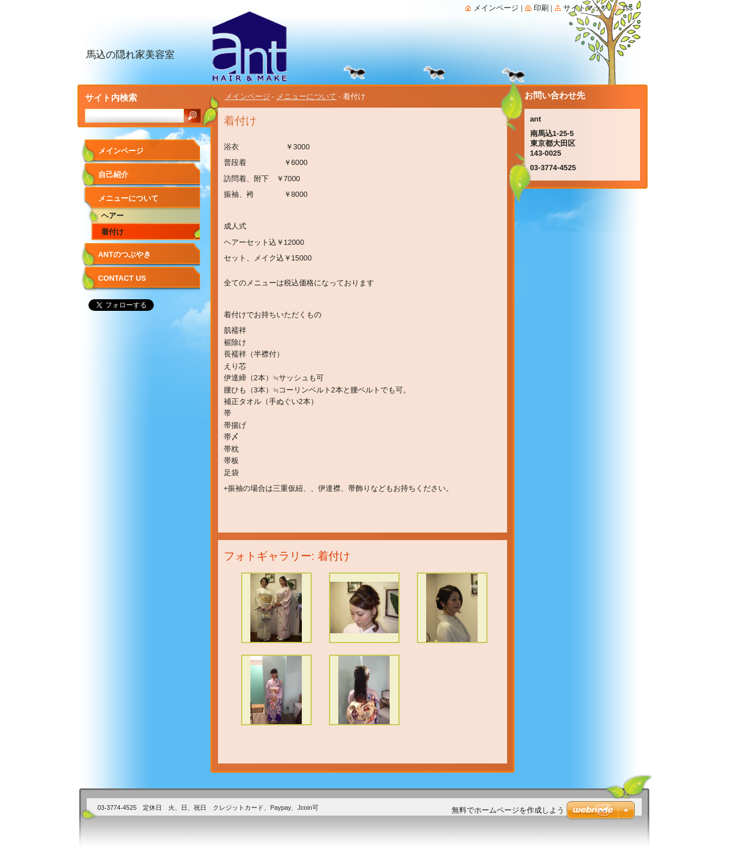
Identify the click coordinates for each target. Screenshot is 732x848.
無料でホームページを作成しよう (508, 810)
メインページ (247, 96)
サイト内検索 (111, 97)
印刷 (541, 7)
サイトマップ (585, 7)
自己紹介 (113, 174)
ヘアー (112, 215)
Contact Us (122, 278)
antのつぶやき (124, 254)
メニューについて (306, 96)
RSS (628, 7)
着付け (112, 231)
